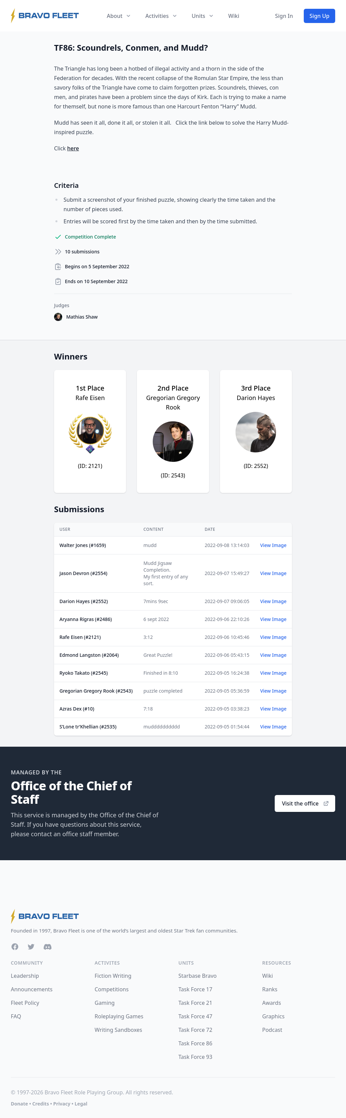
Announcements (31, 989)
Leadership (25, 975)
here (73, 148)
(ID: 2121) (90, 466)
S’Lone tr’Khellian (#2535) (88, 726)
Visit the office (305, 803)
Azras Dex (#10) (76, 708)
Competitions (112, 989)
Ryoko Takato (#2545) (83, 673)
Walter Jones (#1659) (82, 545)
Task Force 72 (195, 1030)
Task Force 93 (195, 1057)
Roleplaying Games (119, 1016)
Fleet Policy (25, 1003)
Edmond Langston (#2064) (89, 655)
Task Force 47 (195, 1016)
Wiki (233, 16)
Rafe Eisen (90, 398)
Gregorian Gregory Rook (173, 402)
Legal (81, 1103)
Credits (40, 1103)
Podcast (272, 1030)
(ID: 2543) (173, 475)
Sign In (284, 16)
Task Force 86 (195, 1043)
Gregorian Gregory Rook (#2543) (96, 691)
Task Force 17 (195, 989)
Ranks (269, 989)
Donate (19, 1103)
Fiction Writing (113, 975)
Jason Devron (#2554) (83, 573)
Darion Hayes (256, 398)
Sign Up (319, 16)
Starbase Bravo (197, 975)
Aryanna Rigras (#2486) (85, 619)
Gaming (105, 1003)
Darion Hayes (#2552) (83, 601)
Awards (271, 1003)
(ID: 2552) (256, 466)
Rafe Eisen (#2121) (80, 637)
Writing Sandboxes (118, 1030)
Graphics (273, 1016)
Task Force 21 (195, 1003)
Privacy (61, 1103)
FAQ (16, 1016)
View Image (273, 545)
